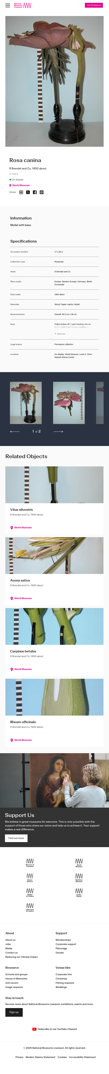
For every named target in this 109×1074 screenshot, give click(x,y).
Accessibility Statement (82, 1057)
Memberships (63, 940)
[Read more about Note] (76, 329)
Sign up (14, 1012)
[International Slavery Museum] (29, 878)
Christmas (61, 979)
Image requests (14, 987)
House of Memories (16, 979)
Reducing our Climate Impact (21, 957)
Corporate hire (64, 974)
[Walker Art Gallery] (29, 892)
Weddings (61, 987)
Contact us (11, 953)
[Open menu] (7, 5)
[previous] (15, 432)
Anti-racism (11, 983)
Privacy (19, 1057)
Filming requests (65, 983)
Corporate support (66, 944)
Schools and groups (16, 974)
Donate (60, 953)
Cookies (62, 1057)
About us (10, 940)
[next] (58, 432)
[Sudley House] (79, 892)
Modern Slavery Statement (40, 1057)
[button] (26, 404)
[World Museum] (79, 863)
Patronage (61, 948)
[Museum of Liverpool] (29, 863)
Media (8, 948)
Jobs (8, 944)
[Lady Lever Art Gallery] (29, 907)
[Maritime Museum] (79, 878)
